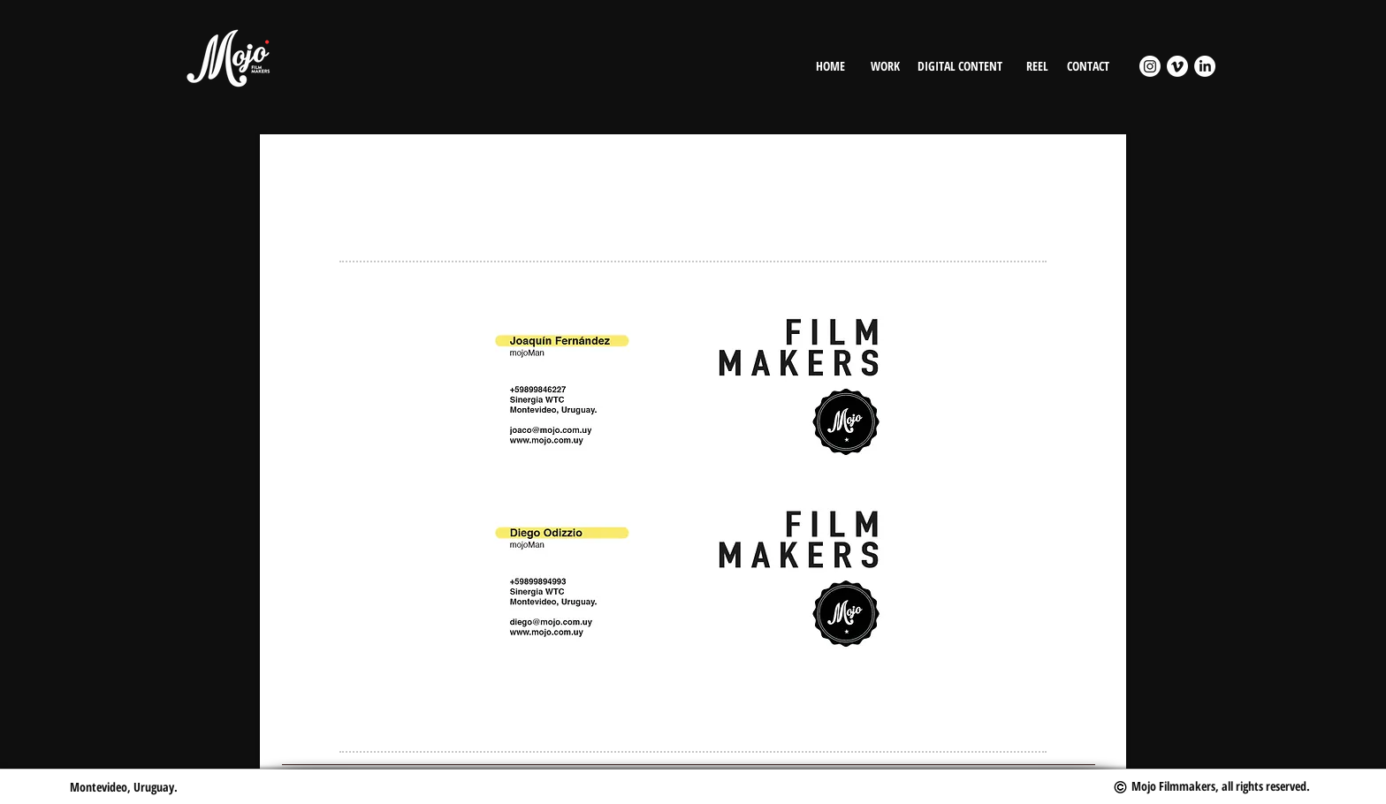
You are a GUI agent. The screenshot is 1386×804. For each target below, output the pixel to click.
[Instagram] (1150, 66)
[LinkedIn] (1204, 66)
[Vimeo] (1177, 66)
